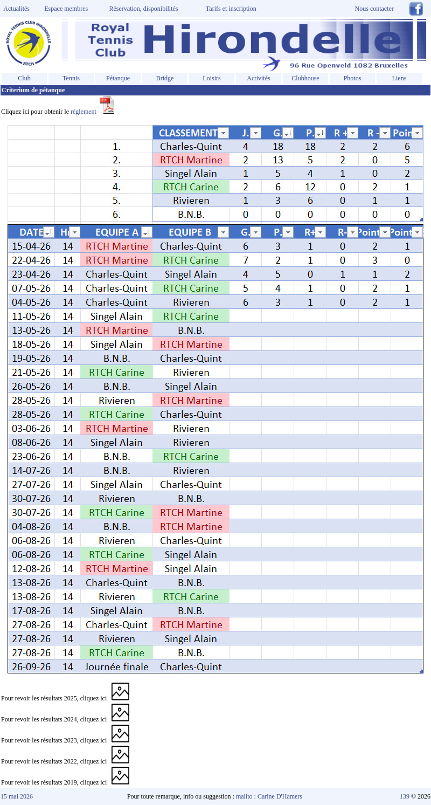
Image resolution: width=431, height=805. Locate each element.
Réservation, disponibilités (143, 8)
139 (404, 796)
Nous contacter (374, 8)
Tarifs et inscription (231, 8)
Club (24, 78)
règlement (92, 111)
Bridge (165, 78)
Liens (399, 78)
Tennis (71, 78)
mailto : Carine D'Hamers (270, 796)
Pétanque (118, 78)
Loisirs (211, 78)
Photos (353, 78)
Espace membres (66, 8)
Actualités (15, 8)
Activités (258, 78)
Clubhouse (305, 78)
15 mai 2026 (17, 796)
